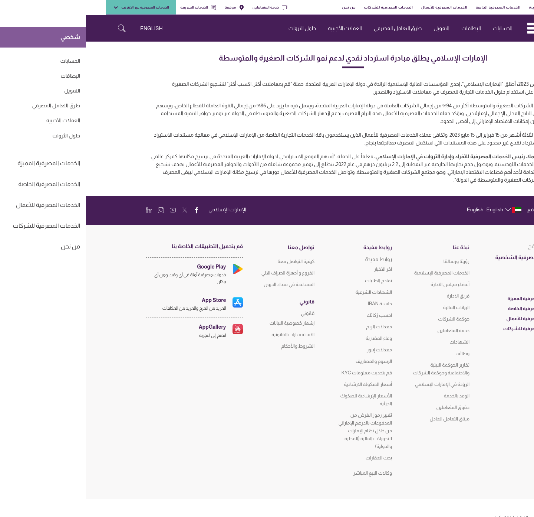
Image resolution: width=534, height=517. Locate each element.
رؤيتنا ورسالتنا (370, 261)
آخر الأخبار (297, 269)
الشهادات (373, 342)
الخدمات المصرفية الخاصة (412, 7)
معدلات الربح (293, 326)
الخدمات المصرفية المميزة (465, 7)
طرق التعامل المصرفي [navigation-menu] (312, 28)
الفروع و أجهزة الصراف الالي (201, 273)
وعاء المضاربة (293, 338)
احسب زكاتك (293, 315)
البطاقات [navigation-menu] (385, 28)
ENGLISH (65, 28)
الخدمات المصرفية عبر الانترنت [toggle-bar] (55, 7)
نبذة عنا (375, 247)
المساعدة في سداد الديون (203, 284)
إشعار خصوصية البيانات (206, 323)
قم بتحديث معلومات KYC (281, 372)
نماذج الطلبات (292, 280)
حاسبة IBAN (293, 303)
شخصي (503, 7)
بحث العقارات (293, 458)
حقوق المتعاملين (366, 407)
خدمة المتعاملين (184, 7)
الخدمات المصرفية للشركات (302, 7)
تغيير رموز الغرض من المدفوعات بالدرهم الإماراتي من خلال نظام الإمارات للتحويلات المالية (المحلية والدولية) (279, 430)
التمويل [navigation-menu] (355, 28)
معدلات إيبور (293, 349)
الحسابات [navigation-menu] (416, 28)
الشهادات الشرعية (287, 292)
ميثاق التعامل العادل (363, 419)
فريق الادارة (372, 296)
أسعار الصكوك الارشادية (282, 384)
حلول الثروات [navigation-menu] (216, 28)
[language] (407, 209)
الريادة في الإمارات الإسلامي (356, 384)
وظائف (376, 353)
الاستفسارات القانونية (206, 334)
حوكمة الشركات (367, 319)
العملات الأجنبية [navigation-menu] (259, 28)
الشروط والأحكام (211, 346)
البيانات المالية (370, 307)
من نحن (263, 7)
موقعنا (148, 7)
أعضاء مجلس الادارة (364, 284)
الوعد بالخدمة (370, 396)
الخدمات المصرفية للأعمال (358, 7)
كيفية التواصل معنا (210, 261)
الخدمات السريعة (112, 7)
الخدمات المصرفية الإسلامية (355, 273)
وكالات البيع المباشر (286, 473)
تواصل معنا (215, 247)
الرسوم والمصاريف (288, 361)
